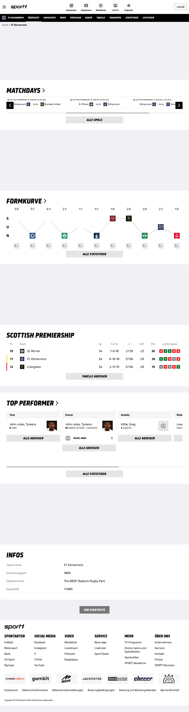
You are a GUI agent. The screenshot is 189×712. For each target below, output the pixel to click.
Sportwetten (132, 657)
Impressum (11, 690)
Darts (7, 653)
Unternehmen (163, 642)
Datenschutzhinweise (35, 690)
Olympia (9, 665)
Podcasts (69, 653)
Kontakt (159, 653)
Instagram (40, 648)
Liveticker (100, 648)
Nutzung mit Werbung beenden (137, 690)
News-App (100, 642)
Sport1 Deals (101, 653)
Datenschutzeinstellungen (67, 690)
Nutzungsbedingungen (101, 690)
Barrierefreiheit (170, 690)
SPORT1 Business (165, 665)
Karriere (160, 648)
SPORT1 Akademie (135, 663)
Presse (159, 659)
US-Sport (9, 659)
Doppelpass (71, 659)
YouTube (39, 665)
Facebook (39, 642)
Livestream (71, 648)
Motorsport (10, 648)
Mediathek (70, 642)
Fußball (8, 642)
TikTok (38, 659)
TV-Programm (133, 642)
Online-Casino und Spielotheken (135, 649)
